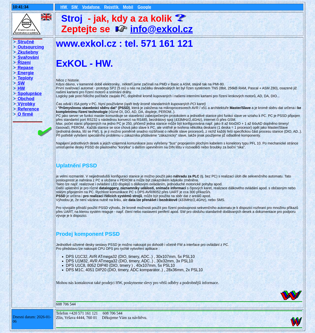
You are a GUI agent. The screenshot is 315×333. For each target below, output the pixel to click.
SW (75, 7)
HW (64, 7)
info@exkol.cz (161, 29)
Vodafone (91, 7)
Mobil (128, 7)
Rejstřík (112, 7)
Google (144, 7)
